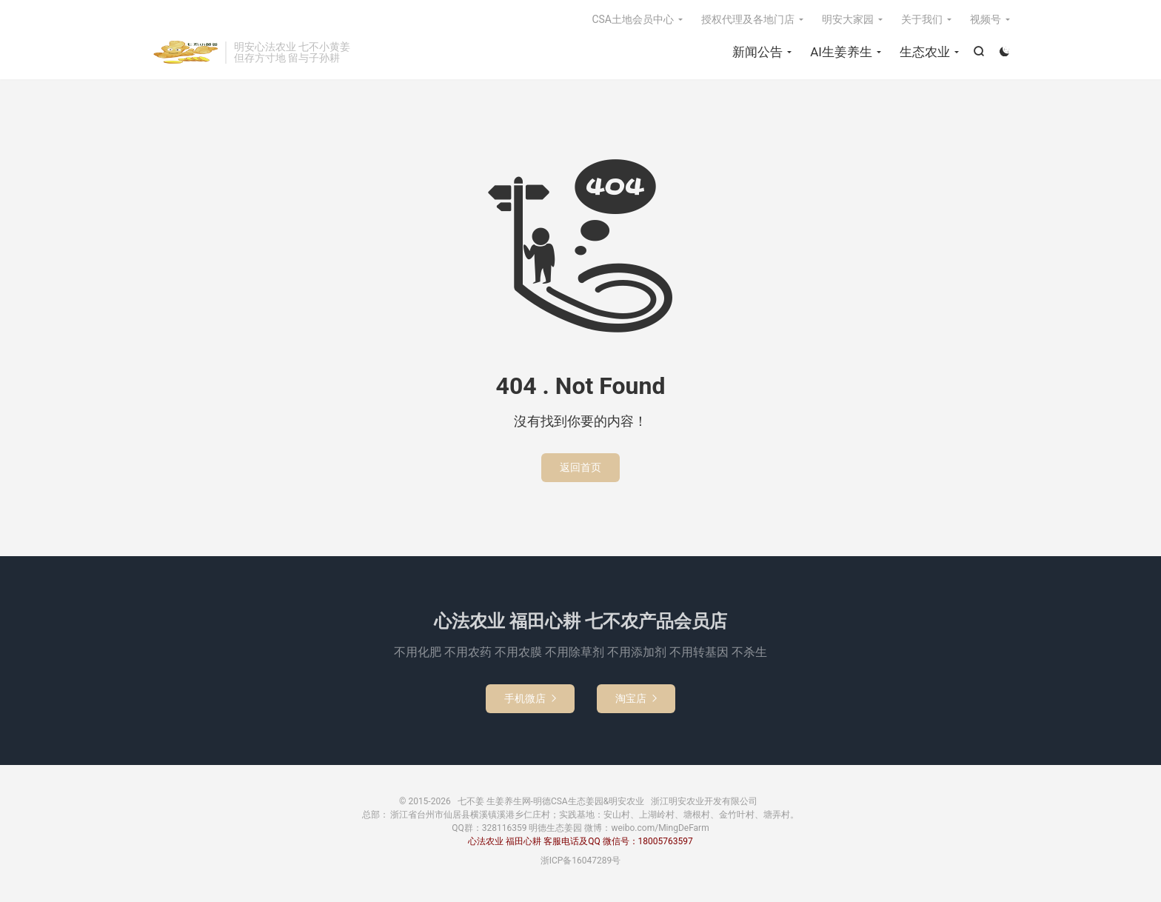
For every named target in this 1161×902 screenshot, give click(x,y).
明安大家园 (848, 19)
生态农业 (925, 51)
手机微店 (530, 698)
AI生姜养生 (841, 51)
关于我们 (922, 19)
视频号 (985, 19)
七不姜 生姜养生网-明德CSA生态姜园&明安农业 (184, 52)
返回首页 (580, 467)
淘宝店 (636, 698)
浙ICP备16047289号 (581, 860)
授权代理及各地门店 (747, 19)
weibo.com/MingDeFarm (660, 828)
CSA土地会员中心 (633, 19)
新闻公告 (757, 51)
